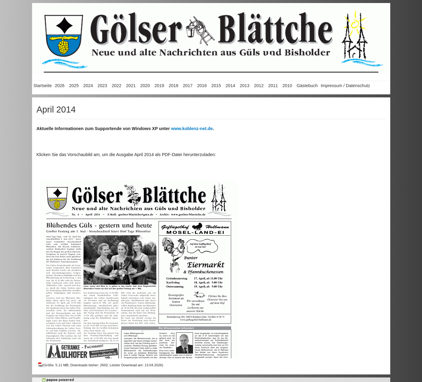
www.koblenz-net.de (192, 128)
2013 (245, 85)
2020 (145, 85)
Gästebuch (307, 85)
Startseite (43, 85)
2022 (116, 85)
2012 (259, 85)
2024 (88, 85)
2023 (102, 85)
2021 (131, 85)
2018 (173, 85)
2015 (216, 85)
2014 (230, 85)
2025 (74, 85)
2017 (187, 85)
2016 (202, 85)
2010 (287, 85)
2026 (59, 85)
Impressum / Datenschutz (345, 85)
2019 (159, 85)
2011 (273, 85)
